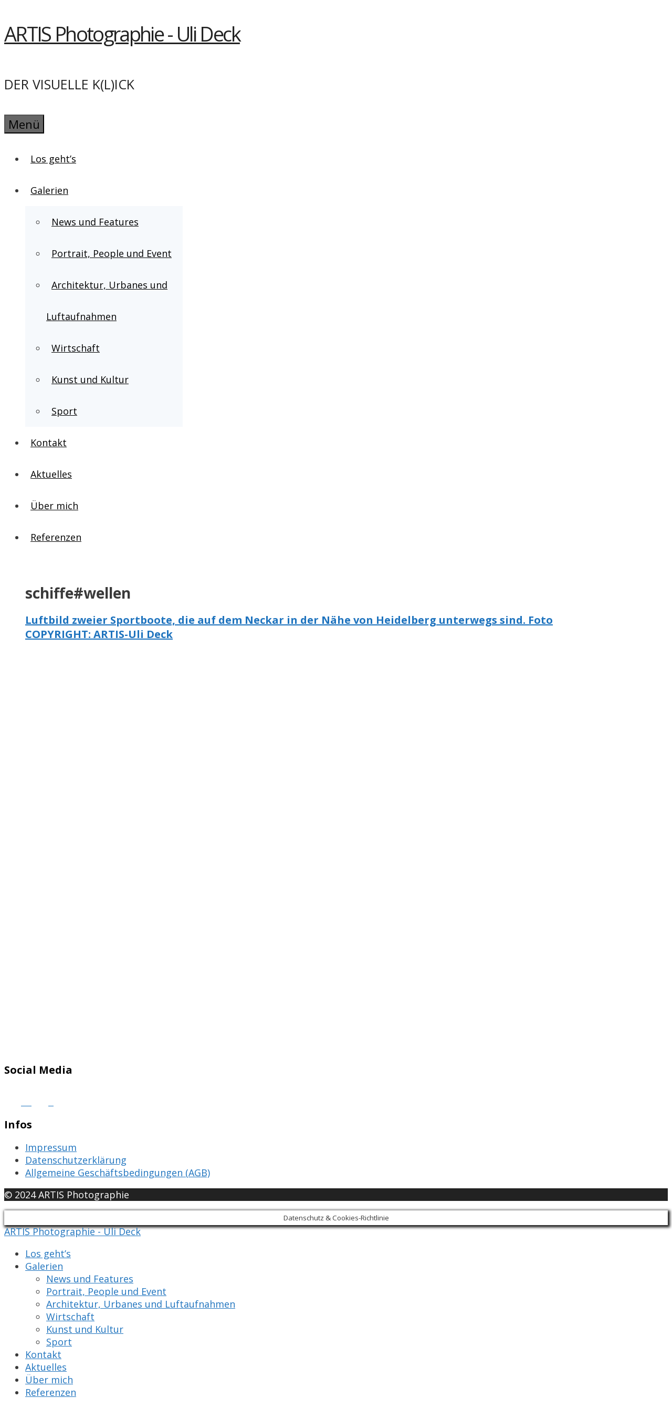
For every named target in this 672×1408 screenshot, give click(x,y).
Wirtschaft (75, 348)
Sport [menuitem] (59, 1341)
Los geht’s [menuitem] (48, 1253)
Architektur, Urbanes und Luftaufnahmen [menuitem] (140, 1304)
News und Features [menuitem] (89, 1278)
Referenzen (55, 537)
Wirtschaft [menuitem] (70, 1316)
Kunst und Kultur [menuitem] (84, 1329)
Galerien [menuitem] (44, 1266)
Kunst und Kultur (90, 379)
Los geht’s (53, 158)
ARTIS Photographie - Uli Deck (122, 33)
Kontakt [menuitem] (43, 1354)
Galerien (49, 190)
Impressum (51, 1147)
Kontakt (48, 442)
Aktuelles (51, 474)
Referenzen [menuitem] (50, 1392)
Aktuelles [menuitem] (46, 1367)
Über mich (54, 505)
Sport (64, 411)
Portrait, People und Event (111, 253)
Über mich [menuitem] (49, 1379)
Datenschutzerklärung (76, 1160)
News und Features (95, 221)
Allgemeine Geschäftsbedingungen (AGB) (117, 1172)
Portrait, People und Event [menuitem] (106, 1291)
